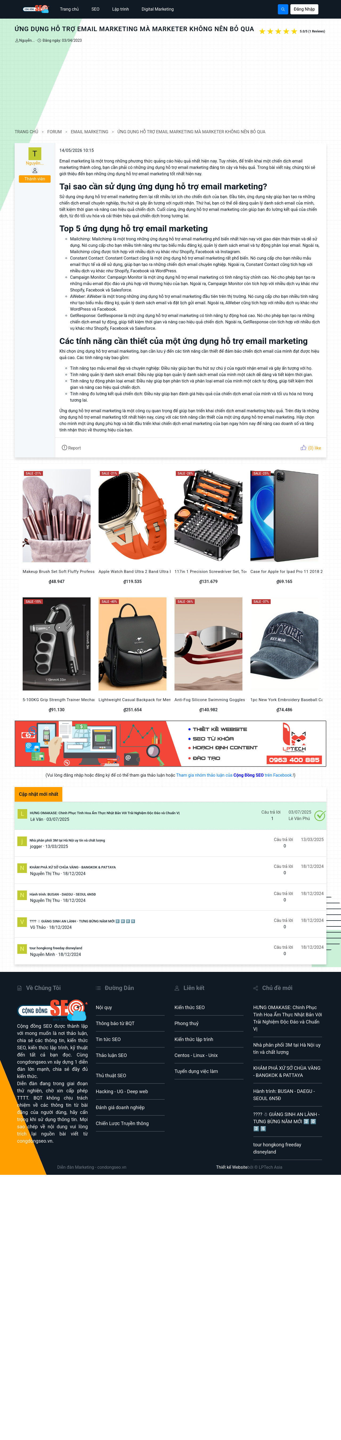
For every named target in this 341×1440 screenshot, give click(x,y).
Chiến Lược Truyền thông (122, 1123)
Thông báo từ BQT (115, 1023)
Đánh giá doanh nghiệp (120, 1107)
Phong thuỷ (186, 1023)
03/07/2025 (58, 819)
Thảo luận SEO (111, 1055)
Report (71, 448)
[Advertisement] (170, 86)
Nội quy (104, 1007)
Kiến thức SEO (189, 1007)
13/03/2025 (56, 846)
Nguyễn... (27, 40)
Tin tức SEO (108, 1039)
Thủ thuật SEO (111, 1075)
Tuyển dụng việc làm (196, 1071)
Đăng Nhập (304, 9)
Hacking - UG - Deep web (122, 1091)
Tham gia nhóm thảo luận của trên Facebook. (234, 775)
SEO (96, 9)
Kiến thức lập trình (193, 1039)
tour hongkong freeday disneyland (56, 948)
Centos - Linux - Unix (196, 1055)
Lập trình (120, 9)
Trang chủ (69, 9)
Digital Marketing (158, 9)
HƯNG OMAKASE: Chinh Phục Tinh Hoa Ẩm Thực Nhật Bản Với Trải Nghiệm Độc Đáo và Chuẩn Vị (105, 813)
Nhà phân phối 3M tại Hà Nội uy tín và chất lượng (67, 840)
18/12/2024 (74, 873)
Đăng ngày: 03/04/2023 (62, 40)
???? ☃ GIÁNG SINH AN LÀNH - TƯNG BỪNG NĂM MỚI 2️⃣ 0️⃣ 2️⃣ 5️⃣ (82, 921)
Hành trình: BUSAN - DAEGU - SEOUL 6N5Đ (63, 894)
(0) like (311, 448)
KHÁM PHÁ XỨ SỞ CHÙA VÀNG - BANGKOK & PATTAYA (73, 867)
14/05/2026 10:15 (76, 150)
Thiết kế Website (231, 1167)
